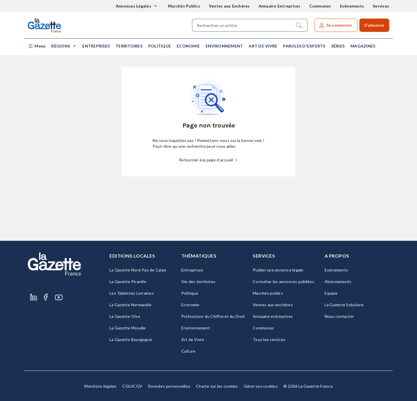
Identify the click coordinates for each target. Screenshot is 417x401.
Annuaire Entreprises (280, 5)
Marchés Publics (184, 5)
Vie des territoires (198, 281)
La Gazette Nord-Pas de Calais (138, 269)
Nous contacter (339, 316)
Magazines (362, 45)
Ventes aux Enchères (229, 5)
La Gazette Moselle (127, 327)
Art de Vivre (263, 45)
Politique (159, 45)
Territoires (129, 45)
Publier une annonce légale (278, 269)
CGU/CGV (132, 386)
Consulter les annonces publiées (283, 281)
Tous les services (269, 339)
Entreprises (96, 45)
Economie (188, 45)
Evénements (352, 5)
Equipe (331, 293)
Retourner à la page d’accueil (208, 159)
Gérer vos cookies (261, 386)
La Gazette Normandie (130, 304)
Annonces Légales (134, 5)
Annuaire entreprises (273, 316)
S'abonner (374, 25)
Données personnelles (169, 386)
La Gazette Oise (124, 316)
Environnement (224, 45)
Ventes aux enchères (273, 304)
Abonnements (338, 281)
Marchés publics (268, 293)
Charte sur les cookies (217, 386)
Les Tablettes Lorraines (131, 293)
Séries (338, 45)
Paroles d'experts (304, 45)
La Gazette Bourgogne (130, 339)
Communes (320, 5)
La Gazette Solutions (344, 304)
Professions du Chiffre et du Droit (213, 316)
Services (381, 5)
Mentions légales (100, 386)
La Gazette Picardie (127, 281)
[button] (36, 46)
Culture (188, 351)
